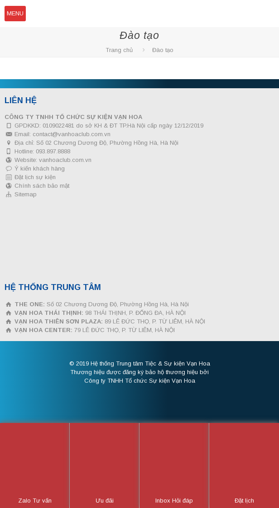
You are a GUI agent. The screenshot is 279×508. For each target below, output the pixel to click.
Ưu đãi (105, 465)
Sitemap (25, 194)
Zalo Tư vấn (35, 465)
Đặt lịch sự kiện (35, 177)
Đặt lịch (244, 465)
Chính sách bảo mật (41, 185)
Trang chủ (119, 50)
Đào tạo (162, 50)
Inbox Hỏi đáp (174, 465)
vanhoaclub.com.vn (65, 160)
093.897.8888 (53, 151)
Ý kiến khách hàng (39, 168)
